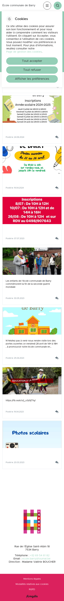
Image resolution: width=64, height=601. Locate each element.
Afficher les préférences (32, 78)
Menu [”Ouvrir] (47, 6)
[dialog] (32, 49)
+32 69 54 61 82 (39, 555)
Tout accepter (32, 60)
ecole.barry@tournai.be (36, 558)
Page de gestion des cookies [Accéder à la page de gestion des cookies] (24, 52)
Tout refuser (32, 69)
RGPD (32, 589)
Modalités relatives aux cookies (32, 584)
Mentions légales (32, 579)
